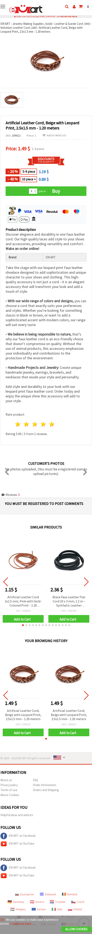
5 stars (52, 424)
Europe (39, 909)
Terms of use (8, 790)
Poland (75, 909)
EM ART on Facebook (18, 836)
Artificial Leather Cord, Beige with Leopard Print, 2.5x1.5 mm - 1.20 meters (23, 715)
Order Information (44, 785)
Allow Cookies (76, 929)
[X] (2, 920)
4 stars (43, 424)
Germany (16, 902)
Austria (37, 902)
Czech (77, 902)
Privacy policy (9, 785)
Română (69, 894)
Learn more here (20, 924)
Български (24, 894)
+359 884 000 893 (67, 16)
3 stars (35, 424)
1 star (18, 424)
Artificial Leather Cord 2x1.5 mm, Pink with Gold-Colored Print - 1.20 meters (23, 601)
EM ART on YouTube (17, 843)
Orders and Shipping (46, 790)
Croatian (58, 902)
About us (6, 780)
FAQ (35, 780)
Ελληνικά (48, 894)
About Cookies (9, 795)
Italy (57, 909)
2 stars (26, 424)
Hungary (18, 909)
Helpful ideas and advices (16, 815)
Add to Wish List (54, 135)
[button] (23, 625)
